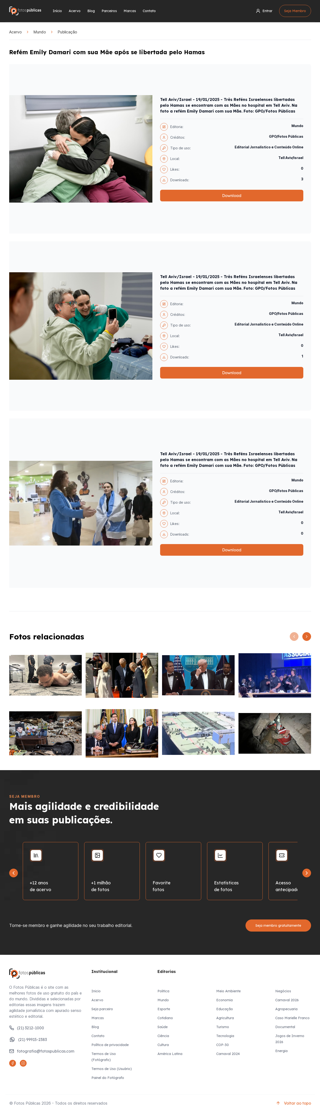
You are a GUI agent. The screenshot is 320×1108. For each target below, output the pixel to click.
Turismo (222, 1027)
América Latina (169, 1054)
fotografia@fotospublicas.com (41, 1051)
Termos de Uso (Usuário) (111, 1069)
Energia (281, 1051)
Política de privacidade (110, 1045)
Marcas (130, 11)
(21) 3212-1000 (26, 1027)
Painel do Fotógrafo (107, 1078)
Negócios (283, 991)
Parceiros (109, 11)
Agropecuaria (286, 1009)
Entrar (264, 10)
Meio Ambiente (228, 991)
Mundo (39, 32)
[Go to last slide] (13, 873)
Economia (224, 1000)
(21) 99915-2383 (28, 1039)
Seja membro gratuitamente (278, 925)
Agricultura (225, 1018)
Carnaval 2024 (228, 1054)
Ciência (163, 1036)
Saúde (162, 1027)
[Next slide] (306, 873)
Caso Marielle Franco (292, 1018)
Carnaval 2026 (287, 1000)
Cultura (163, 1045)
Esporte (163, 1009)
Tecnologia (225, 1036)
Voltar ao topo (293, 1103)
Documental (285, 1027)
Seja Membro (295, 11)
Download (231, 195)
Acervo (75, 11)
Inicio (96, 991)
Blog (91, 11)
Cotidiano (165, 1018)
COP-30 (222, 1045)
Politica (163, 991)
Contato (149, 11)
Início (57, 11)
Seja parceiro (102, 1009)
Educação (224, 1009)
